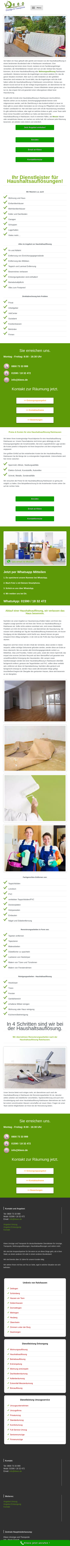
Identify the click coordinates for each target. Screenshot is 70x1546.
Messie (55, 117)
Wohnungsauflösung (47, 71)
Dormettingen (16, 1308)
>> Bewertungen (34, 420)
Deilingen (14, 1289)
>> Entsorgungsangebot (35, 400)
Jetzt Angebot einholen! (35, 127)
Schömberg (15, 1293)
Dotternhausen (16, 1303)
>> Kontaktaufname (35, 410)
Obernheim (15, 1322)
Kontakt (6, 1230)
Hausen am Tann (17, 1298)
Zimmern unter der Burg (20, 1327)
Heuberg (13, 1318)
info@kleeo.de (15, 1219)
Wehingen (14, 1313)
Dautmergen (15, 1332)
